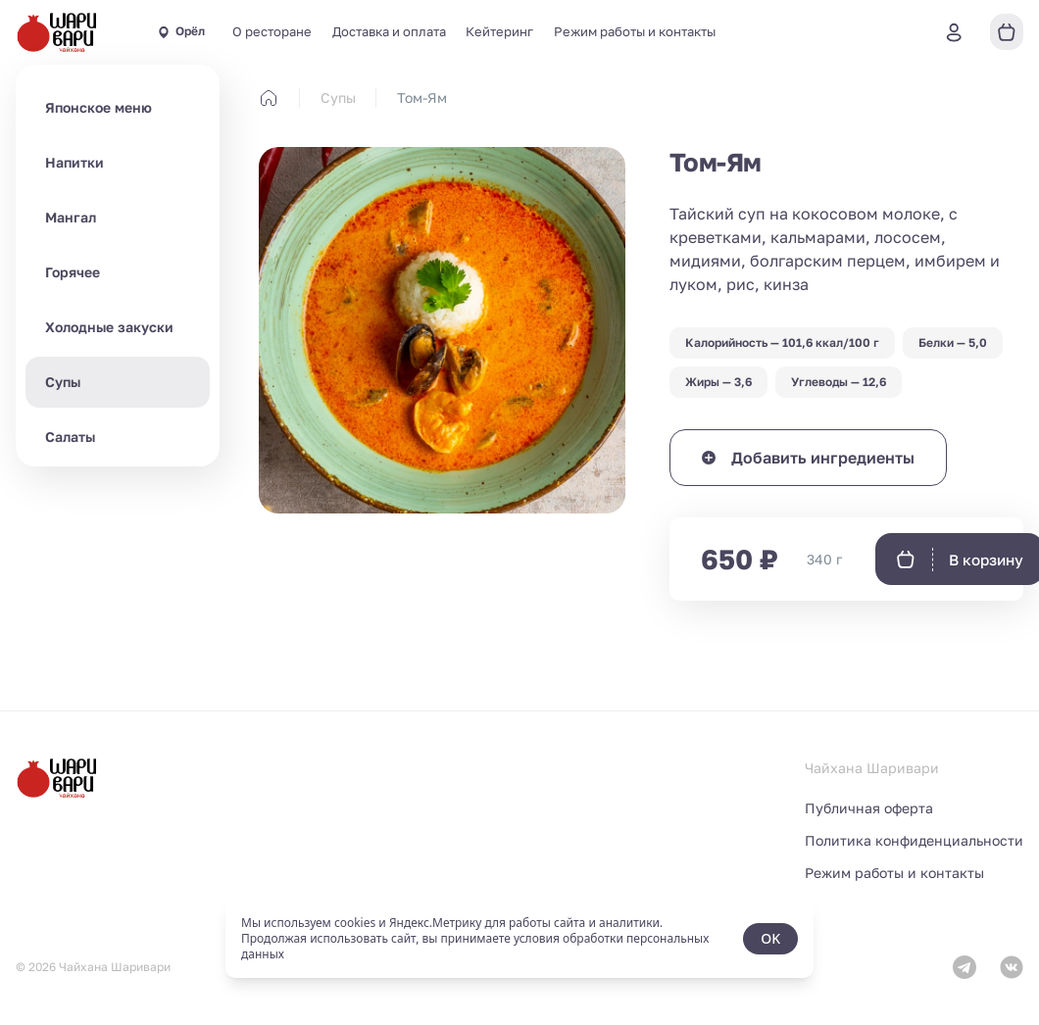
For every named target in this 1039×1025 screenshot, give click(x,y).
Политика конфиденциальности (914, 840)
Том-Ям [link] (422, 97)
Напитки (74, 162)
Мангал (70, 217)
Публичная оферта (869, 808)
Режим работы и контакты (635, 31)
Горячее (72, 272)
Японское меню (98, 107)
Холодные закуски (109, 326)
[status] (519, 939)
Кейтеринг (499, 31)
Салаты (70, 436)
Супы (62, 381)
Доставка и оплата (389, 31)
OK (770, 938)
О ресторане (272, 31)
